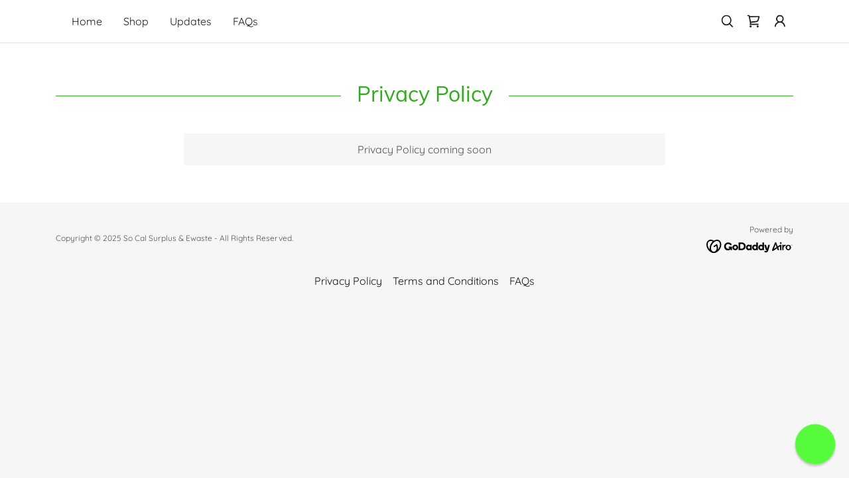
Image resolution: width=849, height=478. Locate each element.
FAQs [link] (245, 21)
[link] (753, 21)
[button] (780, 21)
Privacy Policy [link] (348, 280)
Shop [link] (136, 21)
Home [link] (87, 21)
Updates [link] (191, 21)
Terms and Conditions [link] (446, 280)
